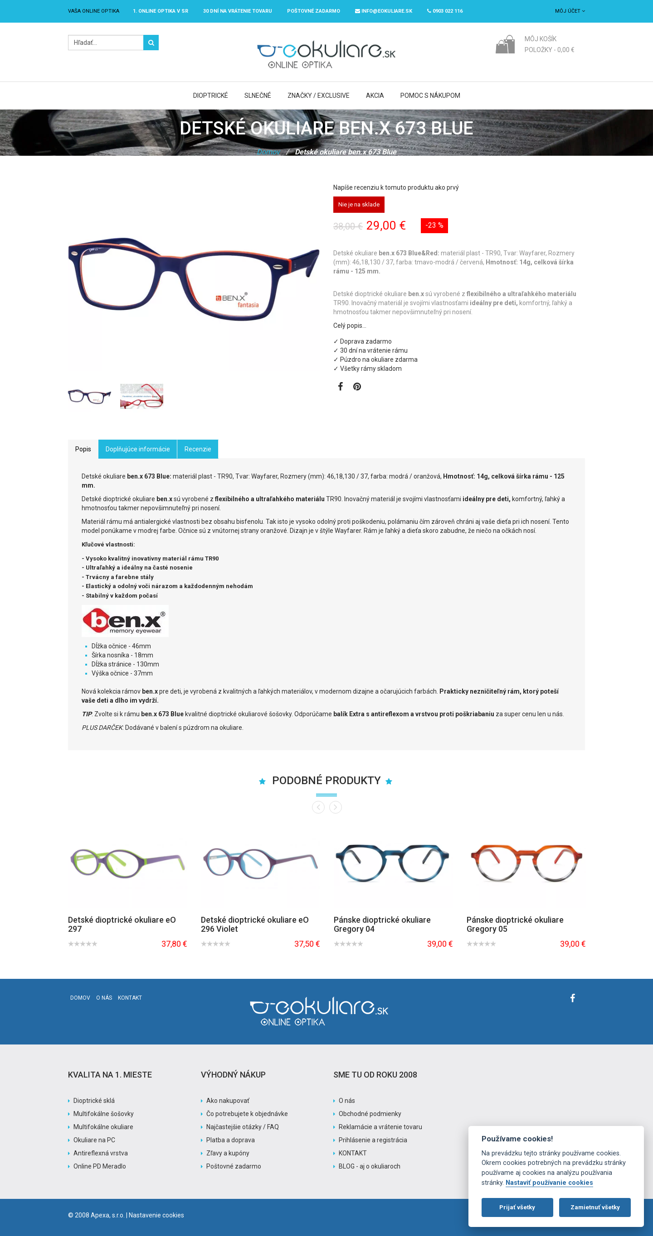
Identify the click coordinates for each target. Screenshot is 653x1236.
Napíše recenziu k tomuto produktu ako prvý (396, 187)
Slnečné (257, 95)
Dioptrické (210, 95)
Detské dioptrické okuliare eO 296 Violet (255, 924)
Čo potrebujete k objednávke (247, 1113)
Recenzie (198, 449)
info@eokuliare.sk (383, 11)
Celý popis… (349, 325)
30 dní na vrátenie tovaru (237, 11)
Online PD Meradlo (99, 1166)
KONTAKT (353, 1153)
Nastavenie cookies (156, 1215)
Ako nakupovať (227, 1100)
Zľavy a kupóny (227, 1153)
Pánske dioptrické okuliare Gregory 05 (515, 924)
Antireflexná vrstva (100, 1153)
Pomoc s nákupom (430, 95)
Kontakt (130, 998)
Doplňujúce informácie (138, 449)
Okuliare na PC (94, 1140)
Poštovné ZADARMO (313, 11)
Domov (268, 152)
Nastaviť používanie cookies (549, 1183)
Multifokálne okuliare (103, 1127)
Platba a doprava (230, 1140)
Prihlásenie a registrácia (373, 1140)
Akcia (375, 95)
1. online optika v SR (160, 11)
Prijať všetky (517, 1207)
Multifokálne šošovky (103, 1113)
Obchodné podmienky (370, 1113)
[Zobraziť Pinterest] (357, 387)
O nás (104, 998)
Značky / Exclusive (319, 95)
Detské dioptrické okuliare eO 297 (122, 924)
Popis (83, 449)
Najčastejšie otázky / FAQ (242, 1127)
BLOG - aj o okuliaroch (369, 1166)
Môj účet (570, 11)
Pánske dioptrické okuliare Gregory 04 (382, 924)
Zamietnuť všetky (595, 1207)
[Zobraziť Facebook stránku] (340, 387)
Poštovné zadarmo (233, 1166)
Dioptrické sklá (94, 1100)
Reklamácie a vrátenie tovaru (380, 1127)
